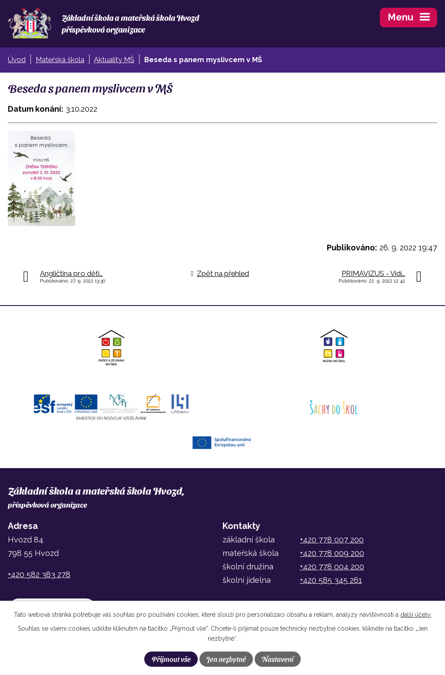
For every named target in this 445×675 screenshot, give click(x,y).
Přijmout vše (171, 659)
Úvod (17, 60)
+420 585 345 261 (331, 580)
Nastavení (277, 659)
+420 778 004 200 (332, 566)
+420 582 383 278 (39, 574)
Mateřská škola (60, 60)
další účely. (416, 614)
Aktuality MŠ (114, 60)
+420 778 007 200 (332, 539)
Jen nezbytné (226, 659)
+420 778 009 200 (332, 553)
